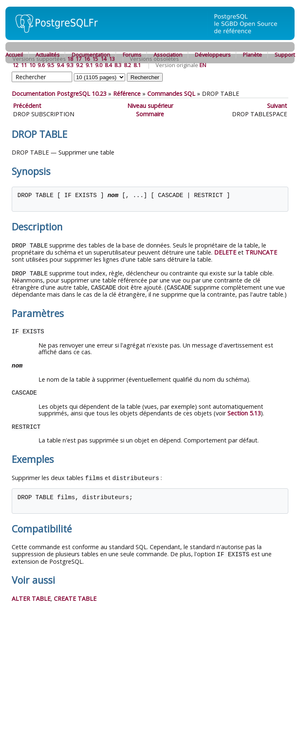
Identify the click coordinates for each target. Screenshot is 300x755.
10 (32, 65)
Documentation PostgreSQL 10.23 (59, 94)
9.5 (50, 65)
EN (202, 65)
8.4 (108, 65)
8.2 (127, 65)
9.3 (69, 65)
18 (70, 58)
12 (15, 65)
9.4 (60, 65)
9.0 (98, 65)
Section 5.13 (244, 412)
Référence (127, 94)
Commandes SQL (171, 94)
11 (24, 65)
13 (112, 58)
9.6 (41, 65)
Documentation (91, 54)
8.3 (117, 65)
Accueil (14, 54)
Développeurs (213, 54)
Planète (252, 54)
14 (103, 58)
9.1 (89, 65)
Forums (132, 54)
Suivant (277, 106)
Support (285, 54)
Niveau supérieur (150, 106)
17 (78, 58)
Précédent (27, 106)
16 (87, 58)
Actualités (47, 54)
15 (95, 58)
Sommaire (150, 114)
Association (168, 54)
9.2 (79, 65)
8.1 (137, 65)
